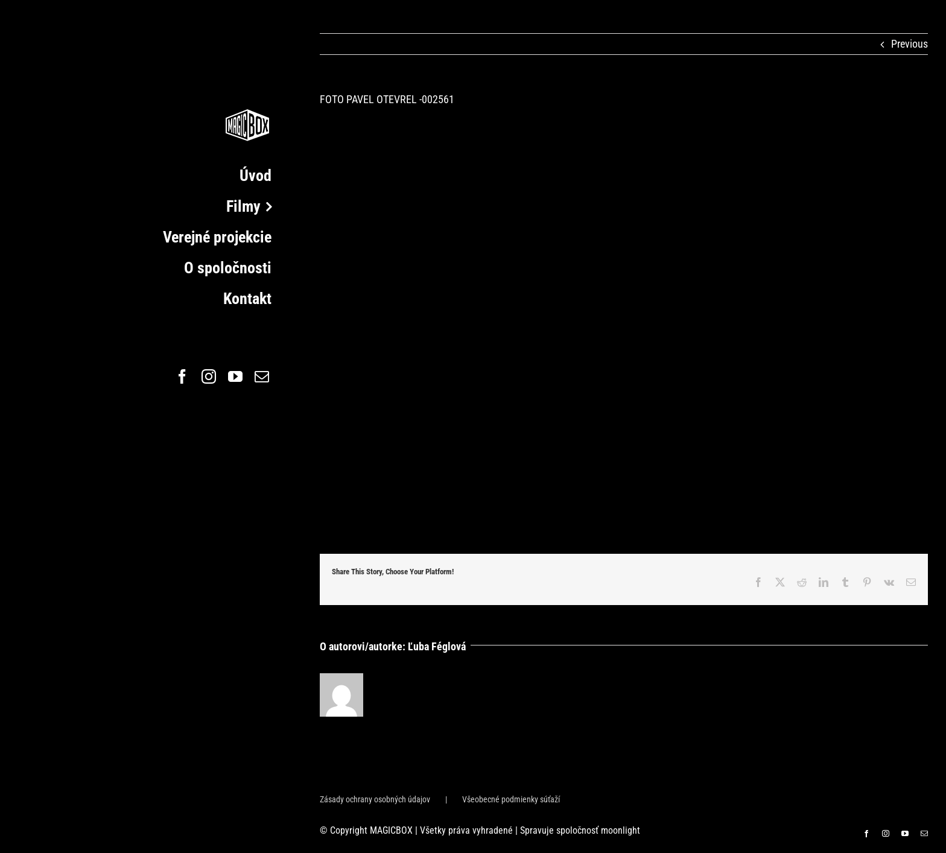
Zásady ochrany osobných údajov (375, 799)
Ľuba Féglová (437, 646)
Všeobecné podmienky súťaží (511, 799)
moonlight (620, 830)
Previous (909, 43)
